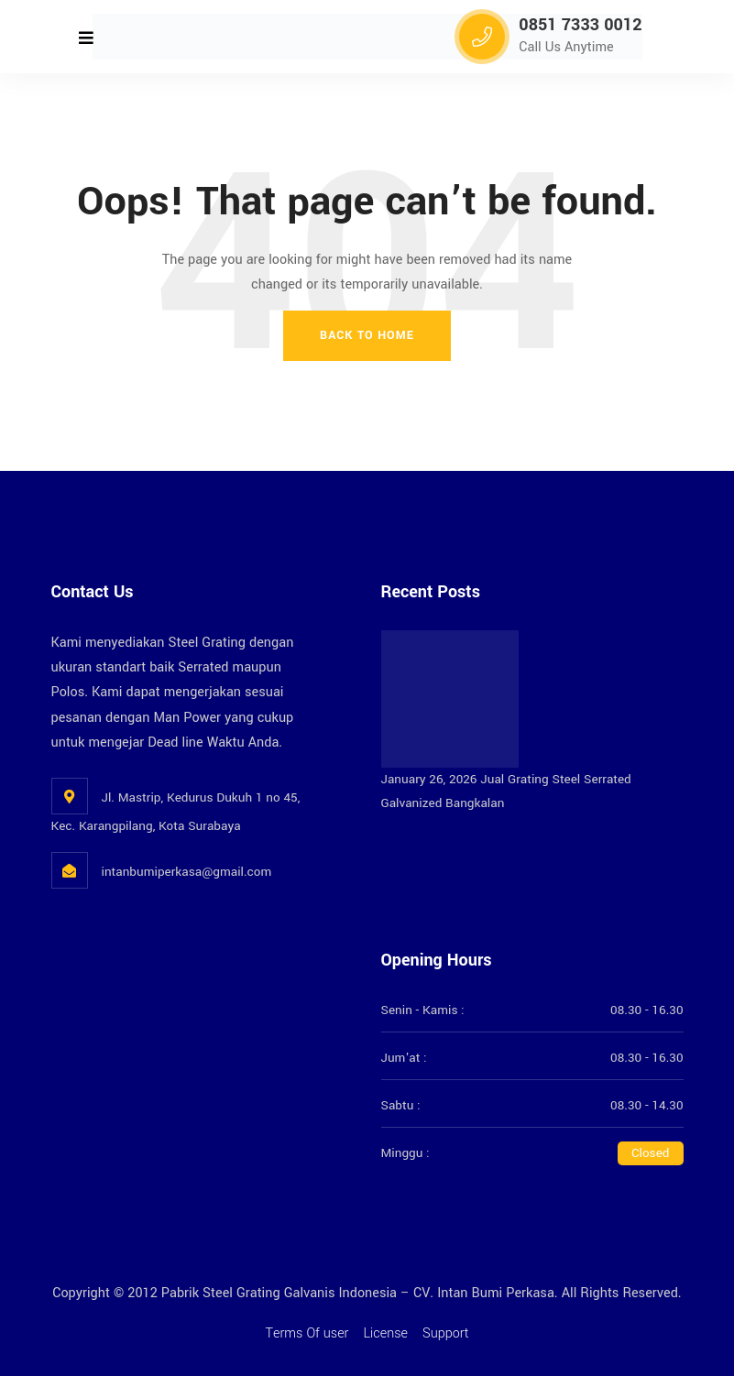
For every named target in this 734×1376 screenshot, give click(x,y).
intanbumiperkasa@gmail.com (187, 871)
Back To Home (367, 335)
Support (445, 1333)
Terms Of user (306, 1333)
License (385, 1333)
